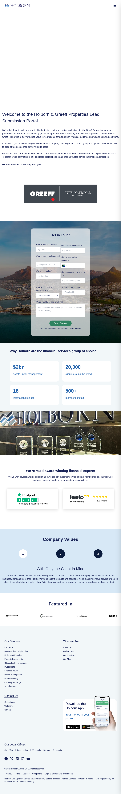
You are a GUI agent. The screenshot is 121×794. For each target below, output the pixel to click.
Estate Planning (11, 678)
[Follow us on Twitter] (11, 758)
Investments (9, 667)
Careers (7, 710)
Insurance (8, 647)
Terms (17, 774)
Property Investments (13, 659)
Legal (47, 774)
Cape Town (9, 750)
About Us (67, 647)
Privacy (9, 774)
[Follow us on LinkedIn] (17, 758)
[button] (32, 498)
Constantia (57, 750)
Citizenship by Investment (15, 663)
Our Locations (69, 655)
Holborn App (68, 651)
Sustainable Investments (62, 774)
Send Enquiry (60, 323)
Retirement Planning (13, 655)
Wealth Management (13, 675)
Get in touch (9, 702)
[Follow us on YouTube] (28, 758)
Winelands (36, 750)
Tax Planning (9, 686)
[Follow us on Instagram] (22, 758)
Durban (46, 750)
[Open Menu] (115, 5)
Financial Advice (11, 671)
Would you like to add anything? (49, 302)
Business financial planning (16, 651)
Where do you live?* (44, 271)
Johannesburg (23, 750)
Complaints (37, 774)
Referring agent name (71, 287)
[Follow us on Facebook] (6, 758)
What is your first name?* (46, 244)
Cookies (26, 774)
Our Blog (67, 659)
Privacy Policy (75, 328)
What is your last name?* (71, 246)
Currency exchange (12, 682)
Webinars (8, 706)
